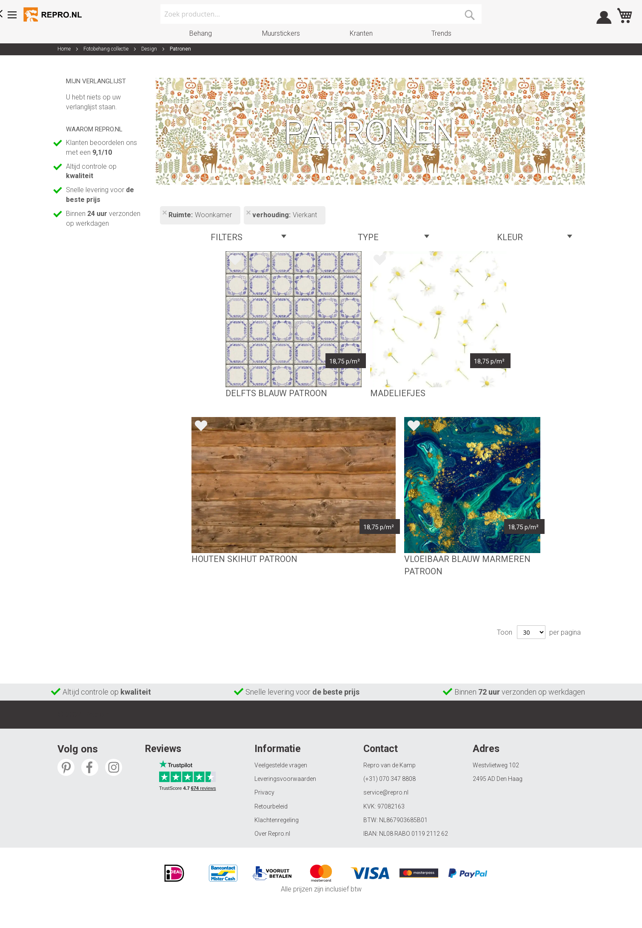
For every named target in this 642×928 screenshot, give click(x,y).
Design (149, 49)
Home (64, 49)
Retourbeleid (271, 806)
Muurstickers (281, 33)
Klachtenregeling (276, 820)
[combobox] (321, 14)
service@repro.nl (385, 792)
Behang (200, 33)
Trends (441, 33)
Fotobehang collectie (106, 49)
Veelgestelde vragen (280, 765)
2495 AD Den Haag (497, 778)
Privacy (264, 792)
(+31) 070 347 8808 (389, 778)
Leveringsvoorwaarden (285, 778)
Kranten (361, 33)
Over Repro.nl (272, 833)
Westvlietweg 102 (496, 765)
